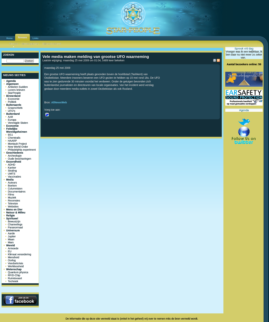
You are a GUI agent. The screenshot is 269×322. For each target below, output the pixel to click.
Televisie (13, 203)
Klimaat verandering (19, 254)
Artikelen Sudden (18, 86)
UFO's (11, 110)
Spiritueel (12, 218)
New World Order (18, 146)
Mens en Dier (14, 209)
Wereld (10, 245)
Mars (11, 242)
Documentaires (16, 191)
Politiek (12, 101)
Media (10, 179)
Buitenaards (13, 104)
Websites (13, 206)
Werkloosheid (16, 266)
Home (9, 38)
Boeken (12, 185)
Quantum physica (18, 272)
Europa (12, 119)
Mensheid (13, 257)
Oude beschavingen (19, 158)
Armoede (13, 248)
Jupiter (12, 236)
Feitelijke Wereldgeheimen (16, 130)
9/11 (10, 134)
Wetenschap (13, 269)
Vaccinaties (14, 176)
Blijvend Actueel (51, 43)
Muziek (12, 197)
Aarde (11, 233)
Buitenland (13, 113)
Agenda (11, 80)
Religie (10, 215)
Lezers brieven (16, 89)
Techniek (13, 281)
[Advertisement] (131, 152)
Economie (13, 98)
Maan (11, 239)
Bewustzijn (14, 221)
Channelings (15, 224)
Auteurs (12, 182)
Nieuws (22, 37)
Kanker (12, 167)
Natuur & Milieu (15, 212)
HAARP (12, 140)
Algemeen (12, 83)
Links (35, 38)
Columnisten (15, 188)
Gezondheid (13, 161)
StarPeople (14, 92)
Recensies (14, 200)
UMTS (11, 173)
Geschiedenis (14, 152)
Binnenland (13, 95)
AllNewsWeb (59, 102)
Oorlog (12, 260)
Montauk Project (17, 143)
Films (11, 194)
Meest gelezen (30, 43)
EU (9, 251)
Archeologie (15, 155)
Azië (10, 116)
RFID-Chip (14, 275)
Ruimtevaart (15, 278)
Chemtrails (14, 137)
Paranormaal (15, 227)
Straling (12, 170)
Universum (13, 230)
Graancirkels (15, 107)
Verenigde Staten (18, 122)
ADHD (11, 164)
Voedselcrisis (15, 263)
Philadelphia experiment (22, 149)
